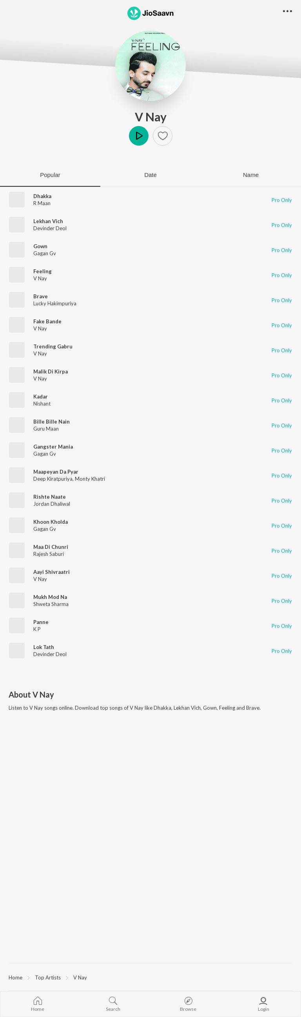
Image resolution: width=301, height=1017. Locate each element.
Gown (40, 246)
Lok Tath (43, 647)
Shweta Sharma (51, 604)
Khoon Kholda (50, 522)
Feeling (42, 271)
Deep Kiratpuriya (53, 479)
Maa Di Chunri (50, 547)
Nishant (42, 403)
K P (37, 629)
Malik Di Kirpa (50, 371)
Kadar (40, 396)
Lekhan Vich (48, 221)
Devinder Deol (50, 228)
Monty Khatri (90, 479)
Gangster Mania (53, 447)
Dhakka (42, 196)
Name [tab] (251, 174)
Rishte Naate (49, 497)
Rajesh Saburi (48, 554)
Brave (40, 296)
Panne (41, 622)
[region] (150, 977)
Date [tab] (150, 174)
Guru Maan (46, 429)
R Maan (42, 203)
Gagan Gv (44, 253)
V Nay (151, 117)
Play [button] (139, 136)
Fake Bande (47, 321)
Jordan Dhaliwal (51, 504)
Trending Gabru (53, 346)
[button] (162, 136)
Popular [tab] (50, 174)
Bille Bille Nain (51, 421)
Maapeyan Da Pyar (55, 472)
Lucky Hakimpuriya (54, 303)
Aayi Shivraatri (51, 572)
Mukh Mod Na (50, 597)
